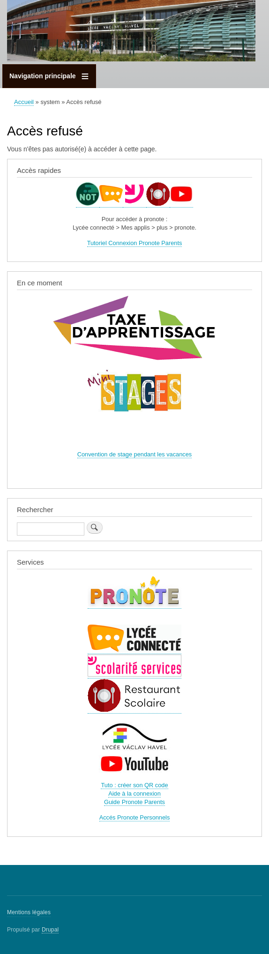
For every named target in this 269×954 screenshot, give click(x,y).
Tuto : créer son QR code (134, 785)
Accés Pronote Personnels (134, 817)
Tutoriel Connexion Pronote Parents (134, 242)
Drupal (50, 929)
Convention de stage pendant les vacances (134, 454)
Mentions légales (29, 912)
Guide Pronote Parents (134, 801)
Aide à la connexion (134, 793)
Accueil (24, 101)
